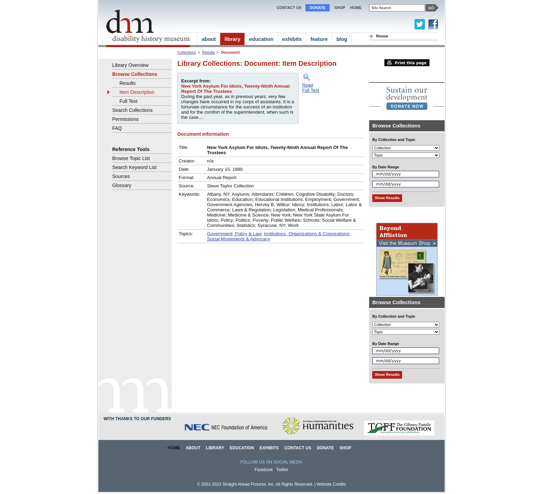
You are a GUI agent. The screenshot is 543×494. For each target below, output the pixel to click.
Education (242, 448)
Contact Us (289, 8)
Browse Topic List (131, 158)
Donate (318, 8)
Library (215, 448)
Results (208, 52)
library (232, 39)
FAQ (117, 128)
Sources (121, 176)
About (193, 448)
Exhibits (269, 448)
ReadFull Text (310, 87)
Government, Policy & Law (234, 233)
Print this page (407, 63)
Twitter (282, 469)
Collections (186, 52)
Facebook (264, 469)
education (261, 39)
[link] (407, 98)
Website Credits (331, 484)
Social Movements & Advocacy (238, 238)
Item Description (136, 92)
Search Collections (132, 110)
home (356, 8)
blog (341, 39)
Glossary (121, 185)
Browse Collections (134, 74)
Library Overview (130, 65)
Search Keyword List (134, 167)
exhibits (292, 39)
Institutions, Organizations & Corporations (306, 233)
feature (319, 39)
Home (174, 448)
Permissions (125, 119)
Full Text (128, 101)
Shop (340, 8)
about (209, 39)
